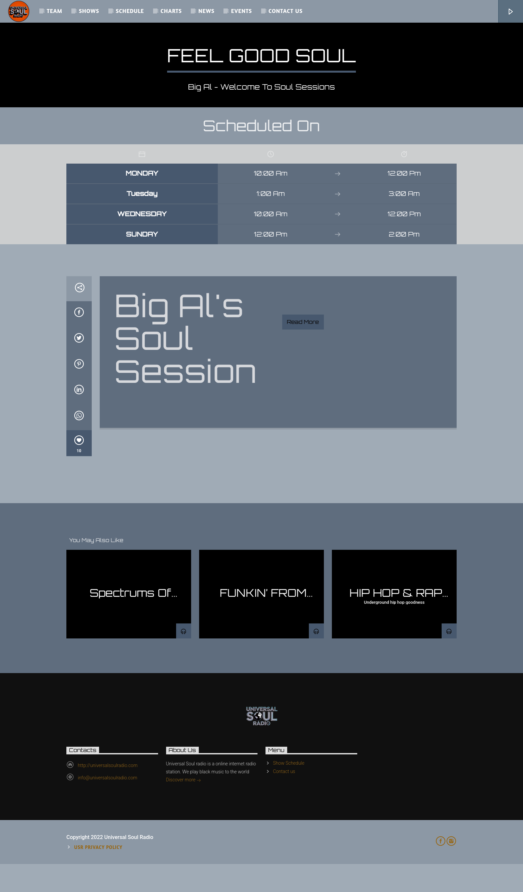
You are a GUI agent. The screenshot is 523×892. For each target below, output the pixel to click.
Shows (89, 10)
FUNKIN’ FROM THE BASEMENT (262, 626)
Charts (171, 10)
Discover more (183, 808)
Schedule (130, 10)
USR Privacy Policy (98, 875)
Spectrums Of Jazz (130, 626)
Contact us (286, 10)
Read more (303, 350)
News (206, 10)
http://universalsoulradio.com (107, 793)
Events (241, 10)
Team (54, 10)
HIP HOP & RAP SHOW (396, 626)
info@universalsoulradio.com (107, 805)
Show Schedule (288, 791)
